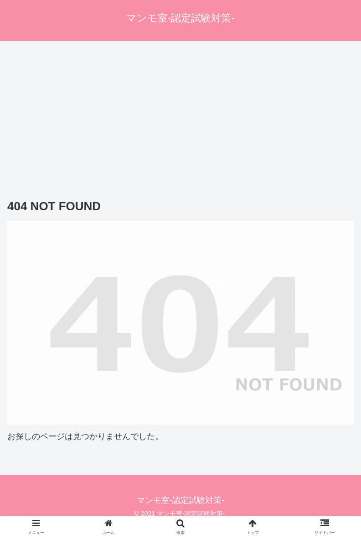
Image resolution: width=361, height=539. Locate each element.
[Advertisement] (180, 116)
